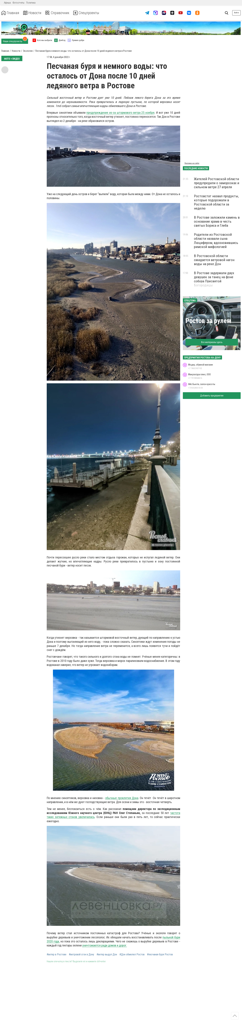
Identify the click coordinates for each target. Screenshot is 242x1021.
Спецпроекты (90, 13)
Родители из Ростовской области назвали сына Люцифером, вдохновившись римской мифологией (216, 241)
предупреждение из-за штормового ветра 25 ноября (120, 112)
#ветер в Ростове (56, 954)
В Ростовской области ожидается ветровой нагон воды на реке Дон (214, 260)
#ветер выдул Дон (107, 954)
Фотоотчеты (18, 2)
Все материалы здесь (212, 342)
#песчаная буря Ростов (160, 954)
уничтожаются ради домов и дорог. (104, 945)
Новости (33, 13)
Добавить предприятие (212, 395)
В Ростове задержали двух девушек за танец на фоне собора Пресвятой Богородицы (214, 279)
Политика (30, 2)
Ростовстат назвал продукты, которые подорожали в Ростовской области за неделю (216, 202)
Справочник (59, 13)
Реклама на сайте (192, 163)
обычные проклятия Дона (121, 798)
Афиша (7, 2)
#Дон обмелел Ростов (132, 954)
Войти (236, 13)
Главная (10, 13)
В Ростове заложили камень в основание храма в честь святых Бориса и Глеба (217, 221)
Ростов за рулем (208, 321)
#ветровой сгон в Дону (81, 954)
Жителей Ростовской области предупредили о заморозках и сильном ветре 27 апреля (216, 183)
